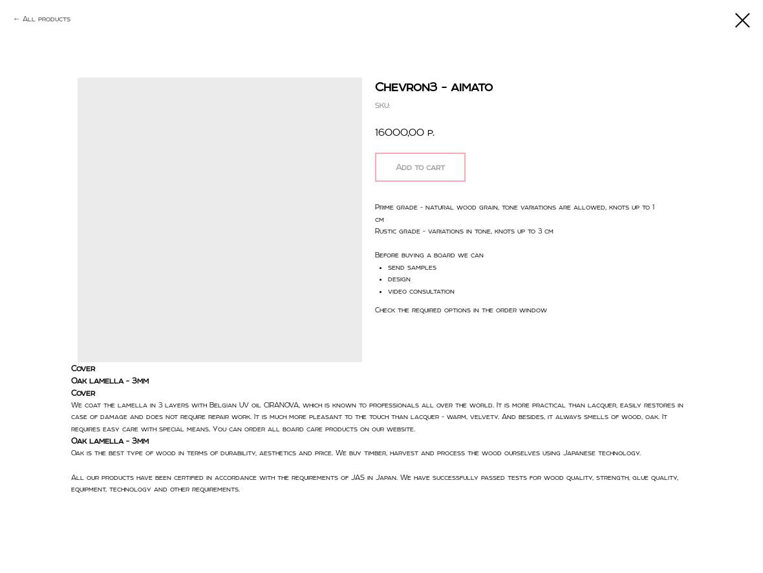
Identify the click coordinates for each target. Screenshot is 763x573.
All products (46, 19)
